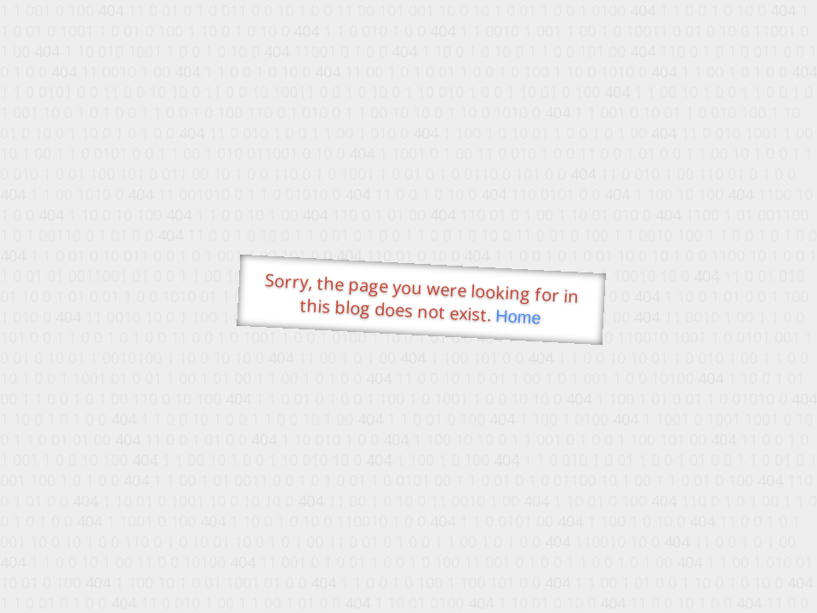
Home (518, 317)
